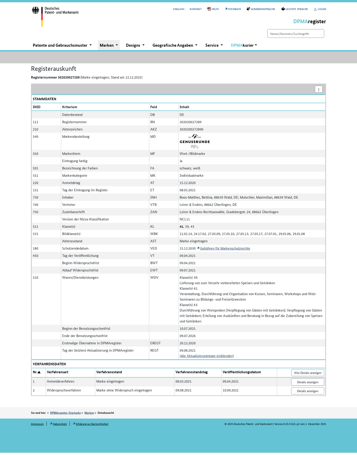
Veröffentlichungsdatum (242, 374)
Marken (89, 415)
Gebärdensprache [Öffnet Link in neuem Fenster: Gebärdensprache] (263, 9)
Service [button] (212, 47)
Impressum (37, 426)
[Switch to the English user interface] (178, 9)
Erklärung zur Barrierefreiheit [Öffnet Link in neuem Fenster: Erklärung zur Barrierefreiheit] (92, 426)
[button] (244, 47)
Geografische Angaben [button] (173, 47)
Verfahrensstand (109, 374)
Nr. (35, 374)
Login (320, 9)
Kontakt (196, 9)
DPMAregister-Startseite (65, 415)
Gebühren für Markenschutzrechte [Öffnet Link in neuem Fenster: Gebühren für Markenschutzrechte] (225, 250)
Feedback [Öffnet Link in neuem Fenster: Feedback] (234, 9)
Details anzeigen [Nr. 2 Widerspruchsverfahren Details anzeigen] (307, 393)
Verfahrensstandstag (192, 374)
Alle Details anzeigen (307, 375)
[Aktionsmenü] (319, 91)
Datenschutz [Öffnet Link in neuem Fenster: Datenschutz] (60, 426)
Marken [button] (107, 47)
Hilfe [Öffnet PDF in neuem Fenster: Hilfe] (215, 9)
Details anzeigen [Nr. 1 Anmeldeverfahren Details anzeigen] (307, 384)
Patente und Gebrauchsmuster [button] (60, 47)
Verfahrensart (57, 374)
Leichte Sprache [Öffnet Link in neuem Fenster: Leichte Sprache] (297, 9)
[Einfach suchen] (287, 35)
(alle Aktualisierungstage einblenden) (207, 357)
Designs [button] (133, 47)
